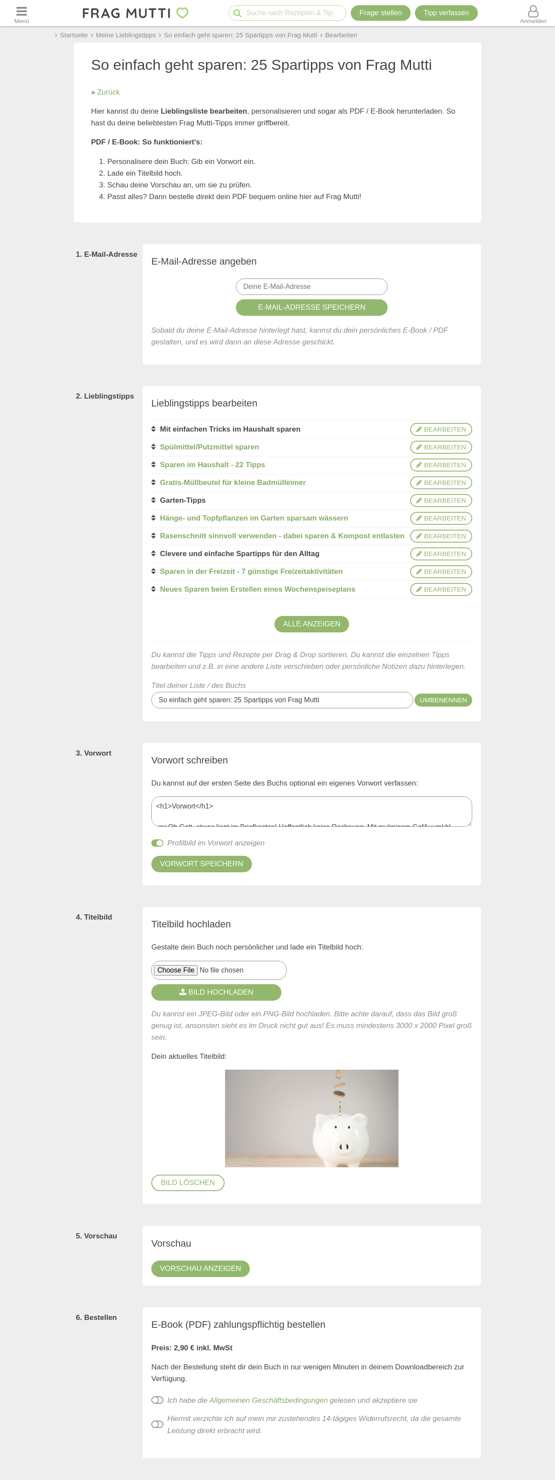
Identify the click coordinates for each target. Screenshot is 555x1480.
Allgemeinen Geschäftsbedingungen (268, 1400)
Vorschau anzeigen (200, 1268)
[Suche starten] (237, 13)
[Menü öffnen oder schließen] (21, 13)
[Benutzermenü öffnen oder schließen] (533, 13)
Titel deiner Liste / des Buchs (198, 685)
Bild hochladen (216, 992)
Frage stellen (380, 13)
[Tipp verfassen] (446, 13)
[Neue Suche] (342, 8)
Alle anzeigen (311, 624)
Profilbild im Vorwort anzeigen (215, 843)
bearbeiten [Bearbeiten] (441, 429)
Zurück (108, 92)
